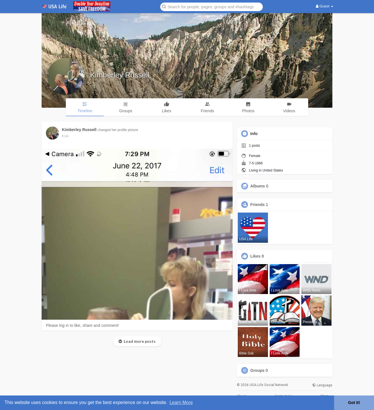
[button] (211, 6)
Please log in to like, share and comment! (82, 325)
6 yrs (65, 136)
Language (322, 385)
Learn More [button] (181, 402)
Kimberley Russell (119, 75)
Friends (257, 204)
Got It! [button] (354, 402)
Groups (257, 370)
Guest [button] (324, 6)
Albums (257, 186)
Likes (255, 256)
